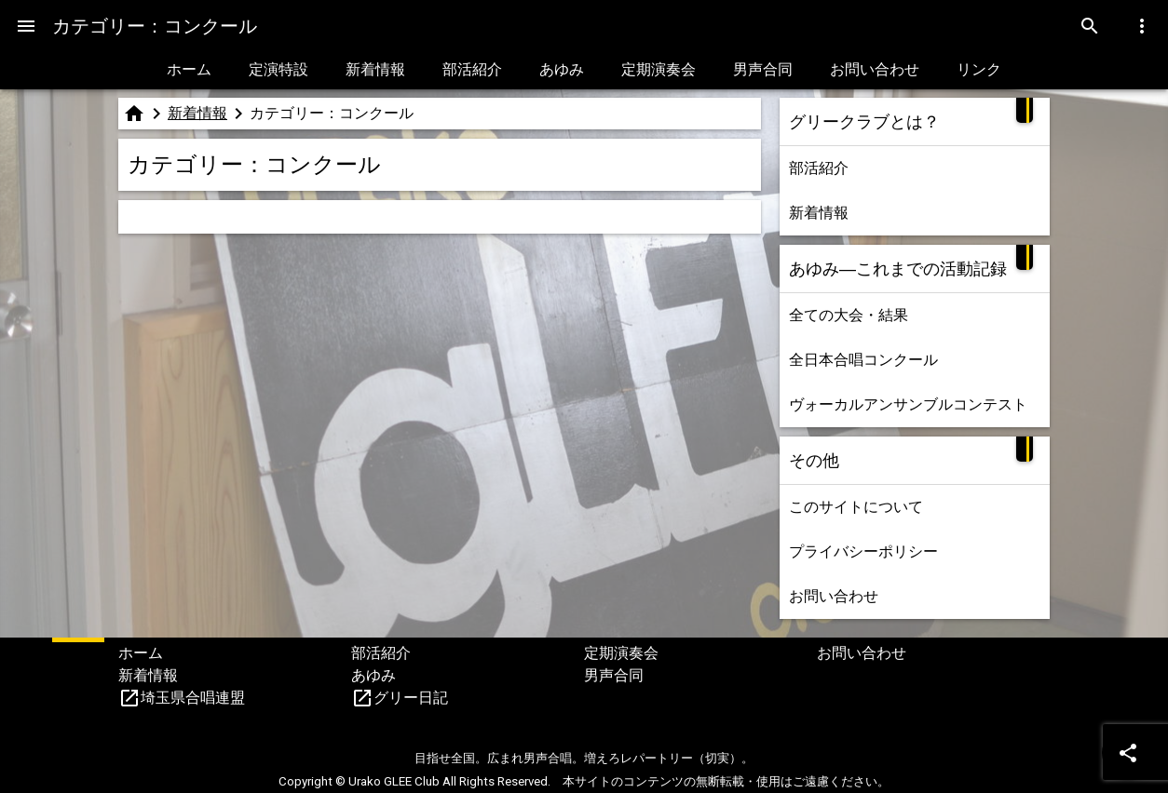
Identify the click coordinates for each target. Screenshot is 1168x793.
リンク (979, 69)
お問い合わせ (874, 69)
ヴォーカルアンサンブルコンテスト (908, 404)
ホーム (189, 69)
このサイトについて (856, 507)
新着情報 (375, 69)
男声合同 (763, 69)
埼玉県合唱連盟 (193, 697)
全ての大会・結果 (848, 315)
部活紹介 (472, 69)
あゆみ (561, 69)
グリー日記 (410, 697)
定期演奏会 (658, 69)
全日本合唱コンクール (863, 360)
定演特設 (278, 69)
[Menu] (26, 26)
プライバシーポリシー (863, 551)
